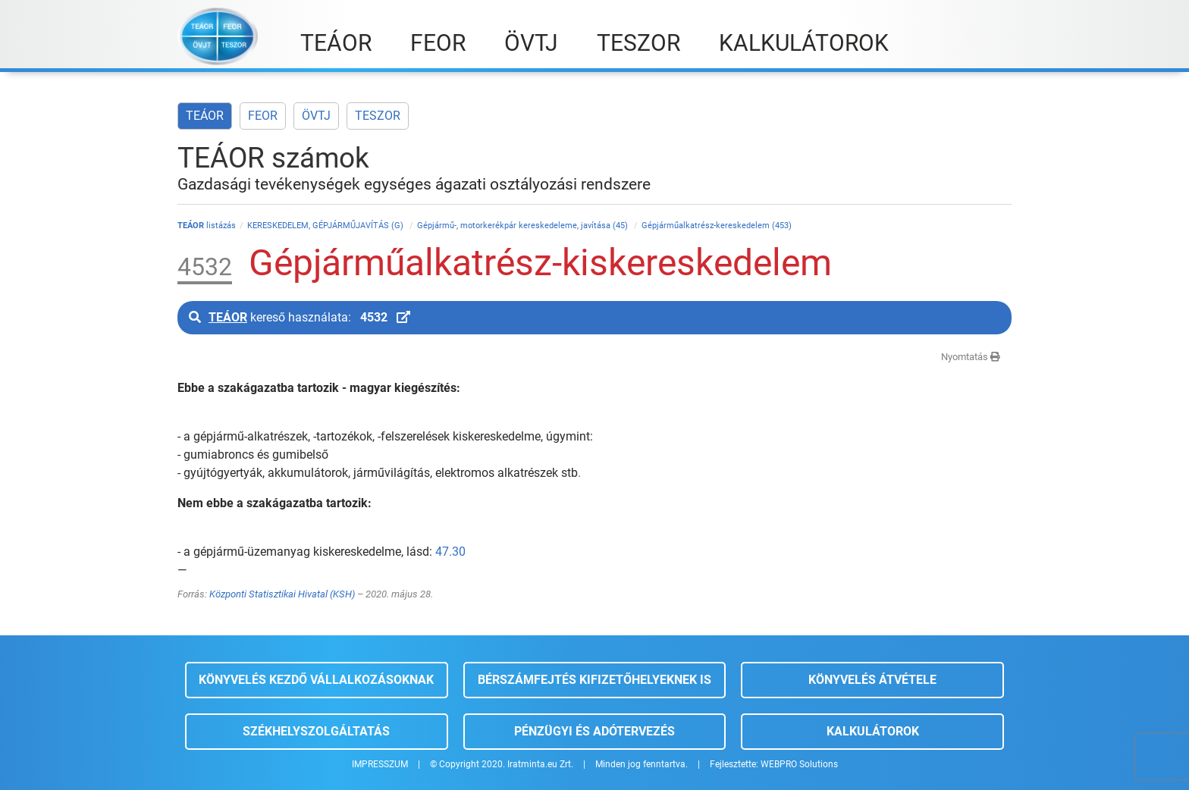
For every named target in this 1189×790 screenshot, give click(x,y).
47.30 (450, 551)
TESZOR (377, 115)
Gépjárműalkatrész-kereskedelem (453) (717, 225)
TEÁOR (205, 115)
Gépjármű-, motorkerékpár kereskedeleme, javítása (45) (523, 225)
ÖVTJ (316, 115)
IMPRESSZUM (380, 764)
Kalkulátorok (873, 731)
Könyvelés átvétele (872, 679)
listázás (206, 225)
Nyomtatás (970, 356)
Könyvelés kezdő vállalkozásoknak (316, 679)
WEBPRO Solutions (799, 764)
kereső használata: (299, 317)
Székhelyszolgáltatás (316, 731)
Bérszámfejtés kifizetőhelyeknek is (594, 679)
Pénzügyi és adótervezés (594, 731)
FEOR (263, 115)
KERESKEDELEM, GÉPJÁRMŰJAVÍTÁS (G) (326, 225)
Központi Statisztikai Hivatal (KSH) (282, 594)
